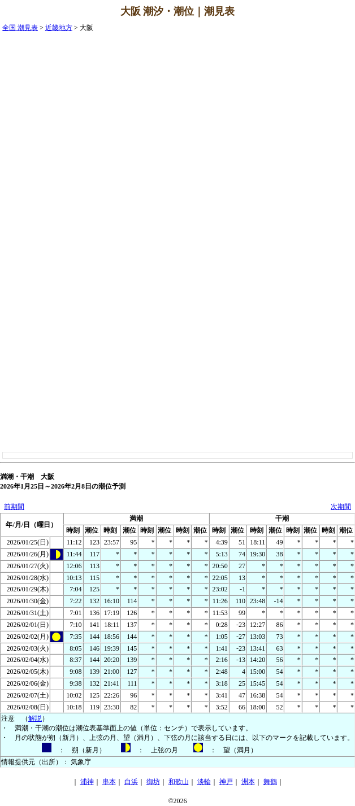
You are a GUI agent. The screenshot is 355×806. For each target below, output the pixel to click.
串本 (109, 782)
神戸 (226, 782)
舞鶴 (270, 782)
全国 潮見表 (20, 28)
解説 (35, 718)
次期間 (341, 507)
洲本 (248, 782)
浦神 (87, 782)
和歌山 (178, 782)
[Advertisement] (310, 192)
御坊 (153, 782)
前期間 (14, 507)
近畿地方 (58, 28)
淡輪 (204, 782)
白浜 (131, 782)
